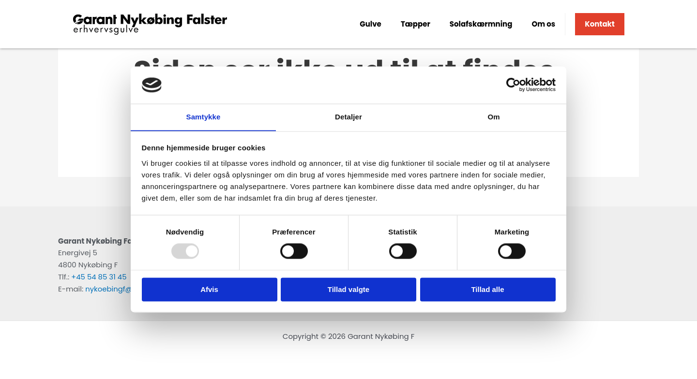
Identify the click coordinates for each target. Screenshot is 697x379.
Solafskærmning (481, 24)
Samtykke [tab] (203, 117)
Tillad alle (487, 290)
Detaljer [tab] (348, 117)
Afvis (209, 290)
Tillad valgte (348, 290)
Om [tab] (493, 117)
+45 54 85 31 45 (99, 277)
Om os (543, 24)
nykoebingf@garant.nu (126, 289)
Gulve (370, 24)
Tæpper (415, 24)
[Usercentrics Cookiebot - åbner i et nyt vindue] (513, 84)
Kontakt (600, 24)
